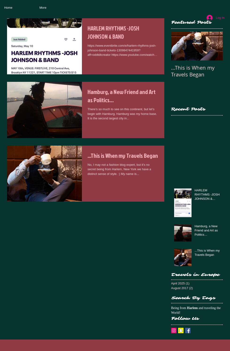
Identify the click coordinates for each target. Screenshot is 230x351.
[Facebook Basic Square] (188, 330)
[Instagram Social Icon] (173, 330)
